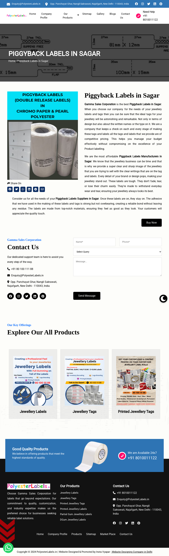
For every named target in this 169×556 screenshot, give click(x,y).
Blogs (113, 13)
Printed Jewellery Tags (136, 412)
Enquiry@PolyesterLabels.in (26, 3)
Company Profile (46, 15)
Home (32, 13)
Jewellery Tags (84, 412)
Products (76, 534)
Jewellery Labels (33, 412)
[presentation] (98, 285)
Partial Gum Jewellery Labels (76, 514)
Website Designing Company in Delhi (131, 551)
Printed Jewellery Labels (73, 508)
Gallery (100, 13)
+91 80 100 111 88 (20, 269)
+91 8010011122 (142, 458)
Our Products (68, 15)
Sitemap (86, 13)
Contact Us (125, 15)
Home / (12, 61)
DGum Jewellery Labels (73, 519)
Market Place (107, 534)
